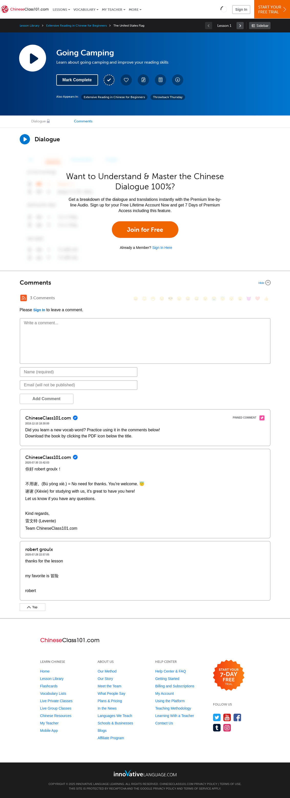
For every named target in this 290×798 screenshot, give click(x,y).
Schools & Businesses (115, 723)
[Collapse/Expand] (145, 282)
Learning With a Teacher (174, 716)
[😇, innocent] (222, 298)
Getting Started (167, 679)
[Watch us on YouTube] (227, 717)
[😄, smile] (135, 298)
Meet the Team (109, 686)
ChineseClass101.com (177, 783)
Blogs (102, 730)
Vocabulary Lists (53, 693)
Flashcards (49, 686)
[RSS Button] (23, 298)
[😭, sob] (214, 298)
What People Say (111, 693)
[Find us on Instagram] (227, 728)
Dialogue (38, 121)
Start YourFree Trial (272, 9)
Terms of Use (230, 783)
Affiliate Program (111, 738)
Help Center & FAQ (170, 671)
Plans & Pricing (110, 701)
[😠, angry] (179, 298)
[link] (240, 25)
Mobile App (49, 730)
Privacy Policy (205, 783)
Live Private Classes (56, 701)
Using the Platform (170, 701)
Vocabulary (84, 9)
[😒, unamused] (161, 298)
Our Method (107, 671)
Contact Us (164, 723)
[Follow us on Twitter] (217, 717)
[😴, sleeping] (231, 298)
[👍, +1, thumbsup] (266, 298)
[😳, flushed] (144, 298)
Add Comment (46, 399)
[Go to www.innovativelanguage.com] (145, 773)
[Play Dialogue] (25, 139)
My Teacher (112, 9)
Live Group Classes (55, 708)
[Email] (79, 385)
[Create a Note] (143, 80)
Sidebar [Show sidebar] (262, 26)
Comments (83, 121)
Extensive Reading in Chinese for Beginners (76, 25)
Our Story (105, 679)
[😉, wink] (205, 298)
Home (45, 671)
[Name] (79, 372)
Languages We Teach (115, 716)
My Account (164, 693)
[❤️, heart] (257, 298)
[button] (224, 9)
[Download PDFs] (160, 80)
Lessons (60, 9)
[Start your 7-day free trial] (228, 675)
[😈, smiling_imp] (248, 298)
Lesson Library (29, 25)
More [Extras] (133, 9)
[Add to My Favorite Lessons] (126, 80)
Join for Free (145, 229)
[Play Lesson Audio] (32, 58)
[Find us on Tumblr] (217, 728)
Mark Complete (77, 80)
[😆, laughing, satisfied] (188, 298)
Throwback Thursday (167, 97)
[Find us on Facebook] (237, 717)
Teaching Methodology (173, 708)
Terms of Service (197, 788)
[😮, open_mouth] (240, 298)
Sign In (241, 9)
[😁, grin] (153, 298)
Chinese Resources (55, 716)
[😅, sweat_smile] (196, 298)
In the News (107, 708)
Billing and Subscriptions (174, 686)
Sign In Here (162, 248)
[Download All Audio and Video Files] (177, 80)
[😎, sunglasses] (170, 298)
